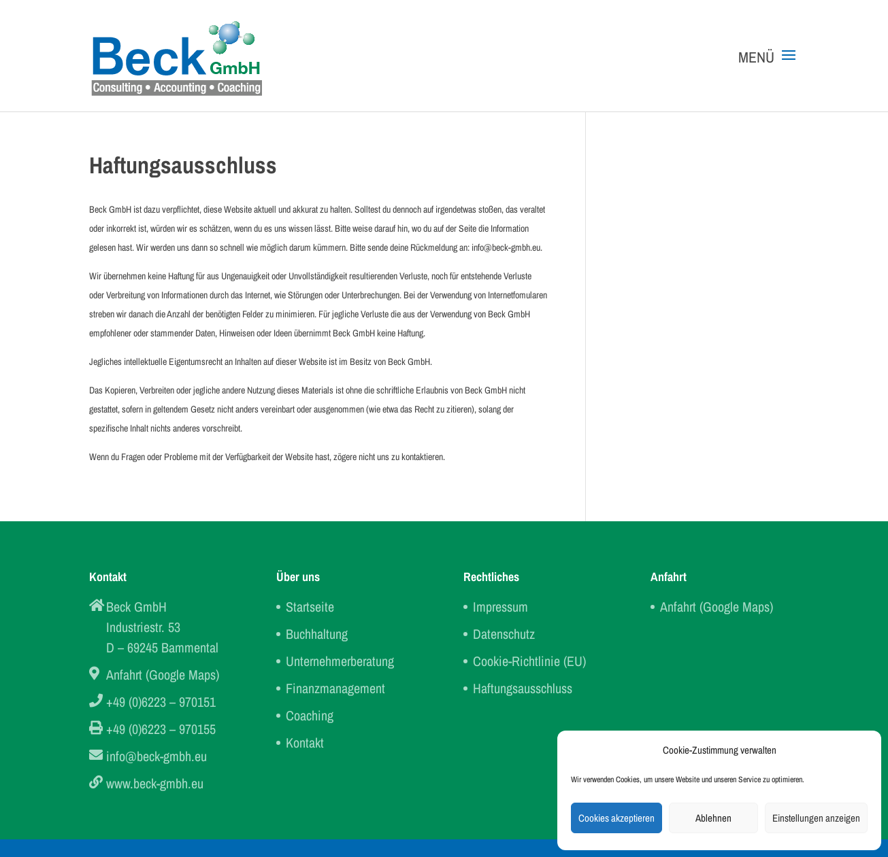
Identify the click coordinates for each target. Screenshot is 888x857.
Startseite (310, 606)
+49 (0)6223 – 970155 (161, 729)
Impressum (500, 606)
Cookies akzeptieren (616, 818)
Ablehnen (713, 818)
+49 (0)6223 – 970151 (161, 702)
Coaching (309, 715)
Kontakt (305, 742)
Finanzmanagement (335, 688)
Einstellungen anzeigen (816, 818)
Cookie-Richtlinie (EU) (529, 661)
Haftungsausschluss (522, 688)
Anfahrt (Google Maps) (162, 674)
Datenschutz (504, 634)
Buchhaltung (317, 634)
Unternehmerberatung (340, 661)
